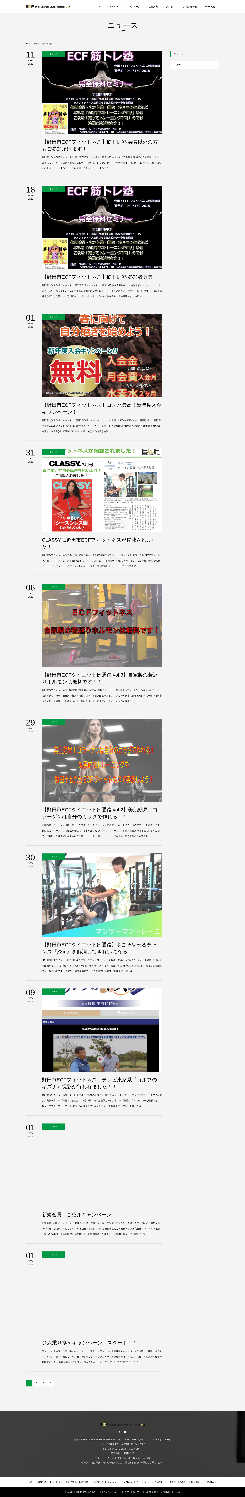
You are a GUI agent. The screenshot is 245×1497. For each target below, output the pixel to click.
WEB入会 (210, 6)
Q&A (182, 1482)
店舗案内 (153, 6)
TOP (98, 6)
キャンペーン (133, 6)
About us (113, 6)
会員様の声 (98, 1482)
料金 (52, 1482)
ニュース (178, 64)
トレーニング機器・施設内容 (73, 1482)
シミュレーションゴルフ (120, 1482)
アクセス (170, 6)
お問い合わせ (190, 6)
